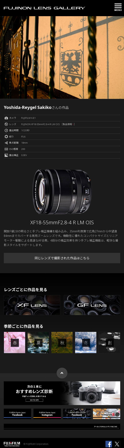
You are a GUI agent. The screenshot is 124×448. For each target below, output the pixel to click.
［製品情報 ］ (68, 124)
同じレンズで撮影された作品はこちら (62, 258)
